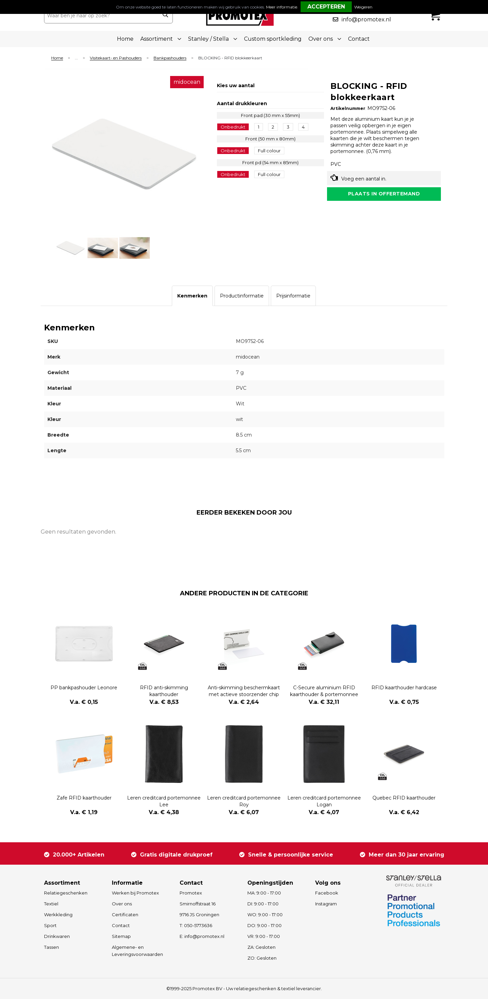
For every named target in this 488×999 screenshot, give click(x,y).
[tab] (192, 296)
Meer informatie (281, 6)
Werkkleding (58, 914)
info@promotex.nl (366, 19)
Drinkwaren (57, 936)
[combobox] (101, 15)
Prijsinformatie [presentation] (293, 296)
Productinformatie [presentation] (242, 296)
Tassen (51, 947)
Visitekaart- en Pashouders (116, 58)
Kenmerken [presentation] (192, 296)
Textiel (51, 903)
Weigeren (363, 6)
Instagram (326, 903)
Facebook (326, 893)
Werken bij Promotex (135, 893)
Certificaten (125, 914)
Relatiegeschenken (65, 893)
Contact (359, 39)
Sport (50, 925)
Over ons (122, 903)
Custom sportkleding (273, 39)
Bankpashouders (170, 58)
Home (125, 39)
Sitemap (121, 936)
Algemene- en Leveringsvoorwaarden (137, 950)
